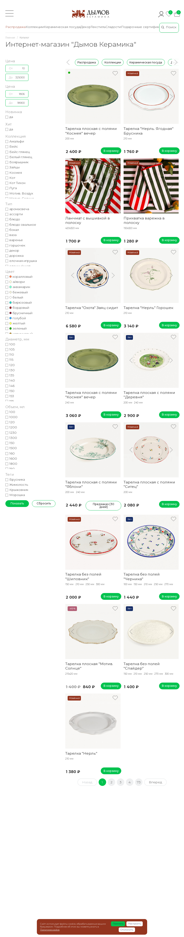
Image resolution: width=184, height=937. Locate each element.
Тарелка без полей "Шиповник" (83, 576)
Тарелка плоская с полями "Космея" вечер (91, 130)
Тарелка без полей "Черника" (142, 576)
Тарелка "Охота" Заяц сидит (91, 307)
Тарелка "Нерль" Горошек (148, 307)
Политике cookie (49, 929)
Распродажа (86, 62)
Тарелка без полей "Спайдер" (142, 666)
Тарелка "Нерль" (81, 753)
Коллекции (112, 62)
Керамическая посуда (145, 62)
